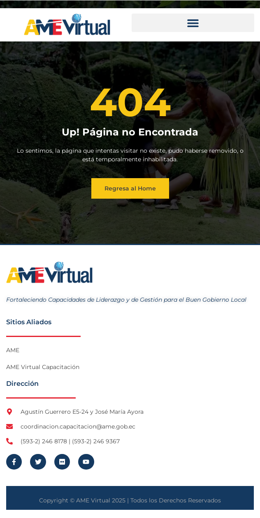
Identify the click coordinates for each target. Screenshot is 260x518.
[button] (193, 23)
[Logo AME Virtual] (67, 24)
